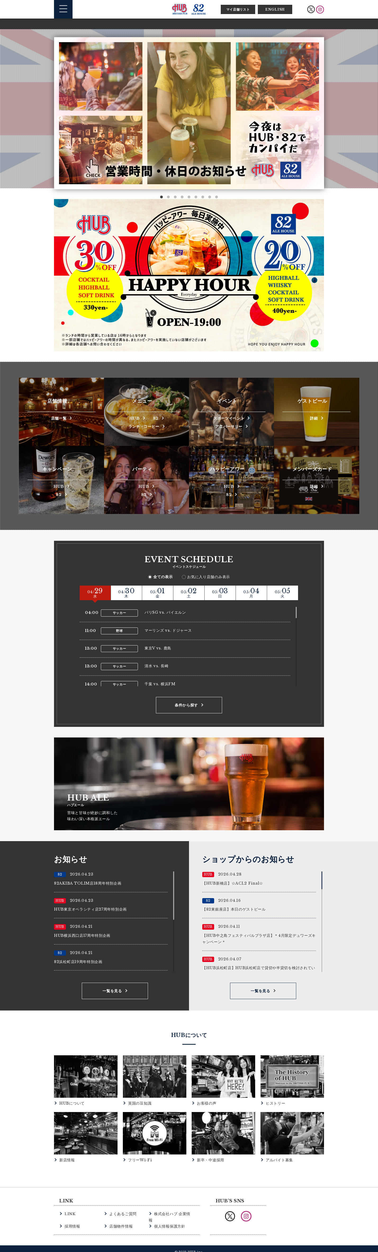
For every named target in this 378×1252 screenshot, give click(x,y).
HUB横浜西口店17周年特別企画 (82, 935)
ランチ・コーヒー (144, 426)
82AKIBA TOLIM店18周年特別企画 (87, 883)
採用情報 (72, 1220)
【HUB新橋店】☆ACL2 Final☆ (232, 883)
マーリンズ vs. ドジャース (168, 630)
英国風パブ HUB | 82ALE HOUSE (189, 9)
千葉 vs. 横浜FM (160, 684)
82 (156, 418)
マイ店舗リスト (238, 9)
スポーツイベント (229, 418)
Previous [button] (60, 118)
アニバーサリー (229, 426)
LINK (70, 1213)
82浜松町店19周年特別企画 (78, 961)
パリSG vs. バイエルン (165, 612)
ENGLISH (275, 9)
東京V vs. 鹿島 (158, 648)
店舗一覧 (59, 418)
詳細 (314, 418)
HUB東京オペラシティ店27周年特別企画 (90, 909)
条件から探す (186, 705)
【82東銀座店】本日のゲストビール (234, 909)
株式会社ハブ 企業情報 (173, 1213)
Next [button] (318, 118)
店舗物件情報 (120, 1220)
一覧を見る (112, 991)
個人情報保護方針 (168, 1220)
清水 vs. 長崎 (156, 666)
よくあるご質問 (122, 1213)
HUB (134, 418)
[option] (189, 113)
